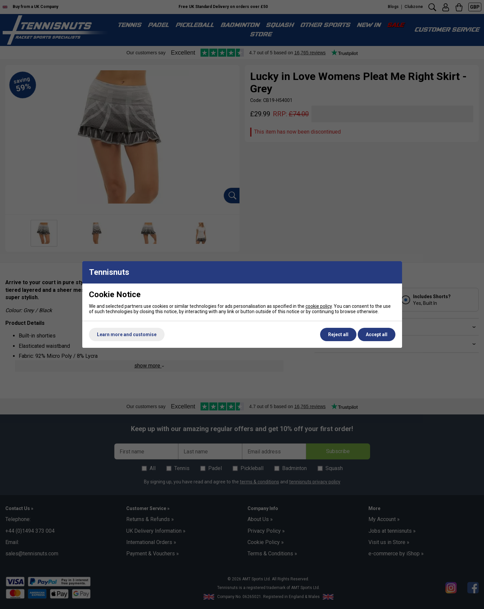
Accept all (376, 334)
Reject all (338, 334)
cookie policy (318, 306)
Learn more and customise (127, 334)
